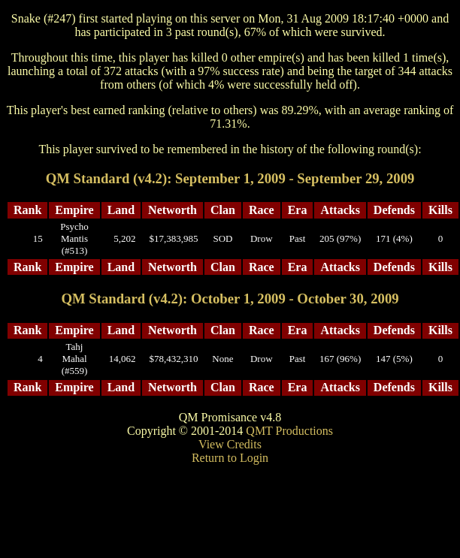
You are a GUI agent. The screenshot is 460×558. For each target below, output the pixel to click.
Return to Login (230, 457)
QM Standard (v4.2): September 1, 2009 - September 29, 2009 (230, 178)
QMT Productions (289, 430)
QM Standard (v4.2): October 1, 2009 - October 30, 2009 (229, 298)
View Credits (230, 444)
